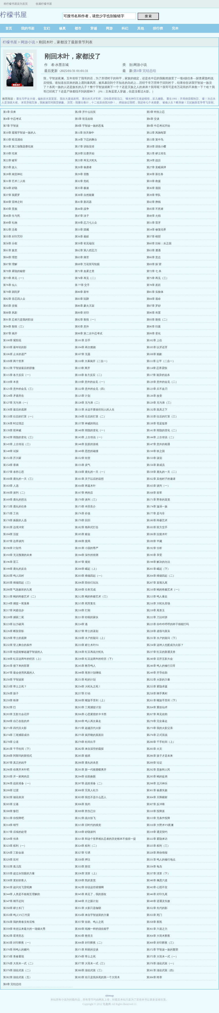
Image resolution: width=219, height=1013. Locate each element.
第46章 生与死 (11, 215)
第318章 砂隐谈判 (85, 831)
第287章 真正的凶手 (15, 762)
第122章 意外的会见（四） (90, 388)
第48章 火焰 (154, 215)
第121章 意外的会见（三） (19, 388)
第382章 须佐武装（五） (17, 977)
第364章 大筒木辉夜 (158, 935)
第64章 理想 (10, 257)
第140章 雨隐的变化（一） (90, 430)
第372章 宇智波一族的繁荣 (162, 949)
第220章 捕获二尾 (13, 617)
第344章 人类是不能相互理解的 (21, 894)
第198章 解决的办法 (158, 561)
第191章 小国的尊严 (86, 548)
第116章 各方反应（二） (89, 375)
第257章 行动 (82, 693)
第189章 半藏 (154, 541)
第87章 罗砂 (154, 305)
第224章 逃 (81, 624)
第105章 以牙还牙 (157, 347)
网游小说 (28, 42)
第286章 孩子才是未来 (160, 755)
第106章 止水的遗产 (15, 354)
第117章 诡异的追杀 (158, 375)
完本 (175, 28)
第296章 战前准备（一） (17, 783)
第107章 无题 (82, 354)
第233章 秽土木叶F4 (87, 645)
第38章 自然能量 (84, 195)
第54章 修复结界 (156, 229)
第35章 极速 (82, 188)
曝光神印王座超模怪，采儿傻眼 (144, 98)
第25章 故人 (10, 167)
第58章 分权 (10, 243)
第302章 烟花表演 (13, 797)
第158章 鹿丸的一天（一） (90, 471)
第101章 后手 (82, 340)
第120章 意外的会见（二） (162, 381)
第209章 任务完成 (85, 589)
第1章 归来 (9, 111)
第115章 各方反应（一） (17, 375)
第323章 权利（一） (15, 845)
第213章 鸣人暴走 (157, 596)
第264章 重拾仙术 (157, 707)
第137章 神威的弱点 (86, 423)
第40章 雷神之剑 (13, 201)
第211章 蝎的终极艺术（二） (20, 596)
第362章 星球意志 (13, 935)
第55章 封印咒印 (13, 236)
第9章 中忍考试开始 (158, 125)
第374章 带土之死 (85, 956)
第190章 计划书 (12, 548)
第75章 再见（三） (158, 278)
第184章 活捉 (11, 534)
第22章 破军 (10, 160)
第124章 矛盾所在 (13, 395)
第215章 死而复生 (85, 603)
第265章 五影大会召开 (16, 714)
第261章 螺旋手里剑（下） (162, 700)
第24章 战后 (154, 160)
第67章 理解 (10, 264)
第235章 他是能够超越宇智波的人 (23, 651)
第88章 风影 (10, 312)
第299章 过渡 (11, 790)
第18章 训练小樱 (156, 146)
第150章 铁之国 (156, 451)
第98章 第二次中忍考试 (88, 333)
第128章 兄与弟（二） (88, 402)
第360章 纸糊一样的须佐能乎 (92, 928)
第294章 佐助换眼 (85, 776)
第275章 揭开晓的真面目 (89, 735)
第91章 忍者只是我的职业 (18, 319)
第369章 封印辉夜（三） (161, 942)
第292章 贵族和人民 (158, 769)
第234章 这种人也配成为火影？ (165, 645)
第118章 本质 (11, 381)
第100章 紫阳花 (12, 340)
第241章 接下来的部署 (16, 665)
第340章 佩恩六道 (157, 880)
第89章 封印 (82, 312)
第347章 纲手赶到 (13, 901)
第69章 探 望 (154, 264)
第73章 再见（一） (14, 278)
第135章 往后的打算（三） (162, 416)
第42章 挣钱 (154, 201)
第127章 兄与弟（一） (16, 402)
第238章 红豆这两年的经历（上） (23, 658)
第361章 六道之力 (157, 928)
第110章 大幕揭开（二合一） (92, 361)
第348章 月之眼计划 (86, 901)
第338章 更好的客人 (15, 880)
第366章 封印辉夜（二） (89, 942)
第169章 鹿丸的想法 (15, 499)
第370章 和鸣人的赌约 (16, 949)
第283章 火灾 (154, 748)
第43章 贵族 (10, 208)
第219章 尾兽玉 (156, 610)
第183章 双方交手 (157, 527)
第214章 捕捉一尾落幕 (16, 603)
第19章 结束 (10, 153)
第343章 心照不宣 (157, 887)
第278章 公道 (11, 741)
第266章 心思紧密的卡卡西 (90, 714)
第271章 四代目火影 (15, 728)
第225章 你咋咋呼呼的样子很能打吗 (168, 624)
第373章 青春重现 (13, 956)
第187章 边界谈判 (13, 541)
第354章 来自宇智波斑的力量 (92, 915)
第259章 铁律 (11, 700)
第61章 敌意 (10, 250)
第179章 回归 (82, 520)
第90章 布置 (154, 312)
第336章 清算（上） (86, 873)
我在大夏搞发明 (69, 98)
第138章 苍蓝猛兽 (157, 423)
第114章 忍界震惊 (157, 368)
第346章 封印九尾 (157, 894)
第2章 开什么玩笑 (85, 111)
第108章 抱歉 (154, 354)
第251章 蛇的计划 (85, 679)
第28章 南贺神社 (13, 174)
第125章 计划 (82, 395)
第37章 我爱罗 (11, 195)
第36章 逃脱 (154, 188)
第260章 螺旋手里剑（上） (90, 700)
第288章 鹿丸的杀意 (86, 762)
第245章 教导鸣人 (85, 665)
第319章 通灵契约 (157, 831)
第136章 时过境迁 (13, 423)
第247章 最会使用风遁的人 (19, 672)
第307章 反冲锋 (156, 804)
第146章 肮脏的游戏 (86, 444)
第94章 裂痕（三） (14, 326)
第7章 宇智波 (11, 125)
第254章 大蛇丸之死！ (88, 686)
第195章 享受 (154, 555)
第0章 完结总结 (144, 71)
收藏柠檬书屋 (44, 3)
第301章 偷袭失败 (157, 790)
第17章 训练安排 (84, 146)
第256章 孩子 (11, 693)
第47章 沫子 (82, 215)
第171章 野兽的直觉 (158, 499)
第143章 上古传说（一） (89, 437)
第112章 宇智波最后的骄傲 (19, 368)
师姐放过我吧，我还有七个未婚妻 (139, 102)
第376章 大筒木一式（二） (19, 963)
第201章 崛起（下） (158, 568)
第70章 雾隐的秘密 (14, 271)
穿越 (93, 28)
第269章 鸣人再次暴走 (88, 721)
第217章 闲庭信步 (13, 610)
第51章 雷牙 (154, 222)
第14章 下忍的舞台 (86, 139)
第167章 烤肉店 (84, 492)
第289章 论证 (154, 762)
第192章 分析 (154, 548)
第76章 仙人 (10, 285)
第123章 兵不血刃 (157, 388)
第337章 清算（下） (158, 873)
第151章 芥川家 (12, 458)
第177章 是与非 (156, 513)
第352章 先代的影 (157, 908)
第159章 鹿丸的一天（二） (162, 471)
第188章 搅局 (82, 541)
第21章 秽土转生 (156, 153)
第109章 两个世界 (13, 361)
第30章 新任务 (155, 174)
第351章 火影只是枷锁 (88, 908)
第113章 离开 (82, 368)
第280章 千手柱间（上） (161, 741)
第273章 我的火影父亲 (160, 728)
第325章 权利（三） (158, 845)
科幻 (125, 28)
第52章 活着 (10, 229)
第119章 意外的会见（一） (90, 381)
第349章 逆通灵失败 (158, 901)
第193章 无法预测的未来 (17, 555)
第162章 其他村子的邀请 (161, 478)
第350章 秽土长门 (13, 908)
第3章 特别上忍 (156, 111)
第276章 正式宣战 (157, 735)
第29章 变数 (82, 174)
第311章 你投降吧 (13, 818)
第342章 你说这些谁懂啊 (89, 887)
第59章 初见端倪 (84, 243)
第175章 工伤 (11, 513)
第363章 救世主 (84, 935)
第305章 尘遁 (11, 804)
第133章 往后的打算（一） (19, 416)
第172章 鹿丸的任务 (15, 506)
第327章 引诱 (82, 852)
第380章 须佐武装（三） (89, 970)
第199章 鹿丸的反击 (15, 568)
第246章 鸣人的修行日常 (161, 665)
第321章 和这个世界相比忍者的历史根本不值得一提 (105, 838)
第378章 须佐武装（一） (161, 963)
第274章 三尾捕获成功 (16, 735)
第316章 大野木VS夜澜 (160, 825)
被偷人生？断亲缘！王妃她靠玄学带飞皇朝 (187, 102)
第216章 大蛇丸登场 (158, 603)
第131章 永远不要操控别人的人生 (94, 409)
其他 (140, 28)
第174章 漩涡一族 (157, 506)
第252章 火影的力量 (158, 679)
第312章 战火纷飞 (85, 818)
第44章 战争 (82, 208)
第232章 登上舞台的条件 (17, 645)
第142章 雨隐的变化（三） (19, 437)
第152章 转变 (82, 458)
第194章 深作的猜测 (86, 555)
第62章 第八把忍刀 (86, 250)
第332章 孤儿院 (12, 866)
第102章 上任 (154, 340)
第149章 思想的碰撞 (86, 451)
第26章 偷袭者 (83, 167)
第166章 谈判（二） (15, 492)
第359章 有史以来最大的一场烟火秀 (24, 928)
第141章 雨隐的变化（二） (162, 430)
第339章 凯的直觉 (85, 880)
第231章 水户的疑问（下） (162, 638)
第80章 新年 (82, 291)
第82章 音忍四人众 (14, 298)
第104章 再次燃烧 (85, 347)
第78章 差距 (154, 285)
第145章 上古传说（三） (17, 444)
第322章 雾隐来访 (157, 838)
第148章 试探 (11, 451)
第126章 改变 (154, 395)
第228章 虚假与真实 (158, 631)
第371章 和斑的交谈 (86, 949)
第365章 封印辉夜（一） (17, 942)
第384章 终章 (154, 977)
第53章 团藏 (82, 229)
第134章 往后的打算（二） (90, 416)
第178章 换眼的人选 (15, 520)
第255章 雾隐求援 (157, 686)
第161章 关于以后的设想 (89, 478)
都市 (78, 28)
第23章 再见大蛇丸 (86, 160)
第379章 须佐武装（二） (17, 970)
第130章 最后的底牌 (15, 409)
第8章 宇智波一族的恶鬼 (89, 125)
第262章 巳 (9, 707)
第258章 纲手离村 (157, 693)
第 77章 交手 (82, 285)
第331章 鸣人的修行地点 (161, 859)
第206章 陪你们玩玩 (86, 582)
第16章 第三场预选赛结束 (18, 146)
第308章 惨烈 (11, 811)
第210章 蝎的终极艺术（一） (164, 589)
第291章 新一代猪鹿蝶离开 (90, 769)
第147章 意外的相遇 (158, 444)
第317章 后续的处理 (15, 831)
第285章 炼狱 (82, 755)
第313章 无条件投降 (158, 818)
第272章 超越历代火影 (88, 728)
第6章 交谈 (153, 118)
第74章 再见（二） (86, 278)
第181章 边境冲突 (13, 527)
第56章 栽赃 (82, 236)
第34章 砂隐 (10, 188)
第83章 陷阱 (82, 298)
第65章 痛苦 (82, 257)
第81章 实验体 (155, 291)
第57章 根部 (154, 236)
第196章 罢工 (11, 561)
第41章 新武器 (83, 201)
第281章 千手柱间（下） (17, 748)
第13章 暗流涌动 (13, 139)
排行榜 (158, 28)
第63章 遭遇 (154, 250)
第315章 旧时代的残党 (88, 825)
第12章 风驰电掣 (156, 132)
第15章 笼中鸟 (155, 139)
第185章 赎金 (82, 534)
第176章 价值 (82, 513)
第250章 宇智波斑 (13, 679)
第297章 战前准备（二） (89, 783)
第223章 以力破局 (13, 624)
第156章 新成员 (156, 465)
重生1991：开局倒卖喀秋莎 (182, 98)
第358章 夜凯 (154, 921)
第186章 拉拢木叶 (157, 534)
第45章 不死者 (155, 208)
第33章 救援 (154, 181)
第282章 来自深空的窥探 (89, 748)
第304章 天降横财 (157, 797)
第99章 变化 (154, 333)
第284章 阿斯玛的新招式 (17, 755)
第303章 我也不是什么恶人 (90, 797)
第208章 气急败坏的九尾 (17, 589)
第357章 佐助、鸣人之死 (89, 921)
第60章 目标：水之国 (159, 243)
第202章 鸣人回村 (13, 575)
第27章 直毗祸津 (156, 167)
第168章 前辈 (154, 492)
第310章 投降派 (156, 811)
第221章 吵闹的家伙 (86, 617)
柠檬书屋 (13, 14)
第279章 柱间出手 (85, 741)
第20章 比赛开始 (84, 153)
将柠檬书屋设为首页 (16, 3)
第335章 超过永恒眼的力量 (19, 873)
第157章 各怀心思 (13, 471)
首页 (8, 28)
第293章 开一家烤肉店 (16, 776)
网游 (109, 28)
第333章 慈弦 (82, 866)
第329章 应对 (11, 859)
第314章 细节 (11, 825)
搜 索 (148, 16)
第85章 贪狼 (10, 305)
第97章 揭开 (10, 333)
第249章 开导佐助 (157, 672)
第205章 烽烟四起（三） (17, 582)
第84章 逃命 (154, 298)
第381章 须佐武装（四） (161, 970)
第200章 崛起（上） (86, 568)
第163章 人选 (11, 485)
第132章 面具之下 (157, 409)
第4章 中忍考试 (12, 118)
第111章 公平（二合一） (161, 361)
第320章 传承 (11, 838)
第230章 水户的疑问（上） (90, 638)
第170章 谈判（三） (86, 499)
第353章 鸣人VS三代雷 (16, 915)
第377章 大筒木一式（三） (90, 963)
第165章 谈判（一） (158, 485)
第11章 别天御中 (84, 132)
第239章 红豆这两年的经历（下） (94, 658)
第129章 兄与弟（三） (160, 402)
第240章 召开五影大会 (160, 658)
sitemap (109, 995)
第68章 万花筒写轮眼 (87, 264)
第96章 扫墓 (154, 326)
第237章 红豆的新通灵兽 (161, 651)
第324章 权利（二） (86, 845)
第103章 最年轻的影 (15, 347)
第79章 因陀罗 (11, 291)
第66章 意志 (154, 257)
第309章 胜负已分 (85, 811)
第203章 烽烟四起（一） (89, 575)
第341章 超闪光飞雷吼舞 (17, 887)
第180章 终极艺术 (157, 520)
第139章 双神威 (12, 430)
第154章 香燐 (11, 465)
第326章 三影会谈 (13, 852)
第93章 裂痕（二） (158, 319)
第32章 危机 (82, 181)
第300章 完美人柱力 (86, 790)
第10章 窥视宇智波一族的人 (19, 132)
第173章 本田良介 (85, 506)
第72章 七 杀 (154, 271)
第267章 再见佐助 (157, 714)
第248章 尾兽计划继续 (88, 672)
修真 (62, 28)
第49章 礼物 (10, 222)
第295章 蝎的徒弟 (157, 776)
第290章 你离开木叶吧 (16, 769)
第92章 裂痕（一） (86, 319)
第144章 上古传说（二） (161, 437)
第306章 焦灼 (82, 804)
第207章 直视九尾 (157, 582)
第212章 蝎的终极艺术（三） (92, 596)
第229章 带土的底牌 (15, 638)
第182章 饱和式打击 (86, 527)
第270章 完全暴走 (157, 721)
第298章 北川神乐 (157, 783)
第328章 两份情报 (157, 852)
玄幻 (46, 28)
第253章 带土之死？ (15, 686)
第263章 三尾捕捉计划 (88, 707)
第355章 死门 (154, 915)
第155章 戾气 (82, 465)
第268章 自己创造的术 (16, 721)
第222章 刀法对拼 (157, 617)
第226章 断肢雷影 (13, 631)
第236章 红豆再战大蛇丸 (89, 651)
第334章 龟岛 (154, 866)
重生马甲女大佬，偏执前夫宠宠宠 (36, 98)
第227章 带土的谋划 (86, 631)
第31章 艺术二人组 (14, 181)
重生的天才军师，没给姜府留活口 (102, 98)
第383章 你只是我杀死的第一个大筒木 (97, 977)
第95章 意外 (82, 326)
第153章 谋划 (154, 458)
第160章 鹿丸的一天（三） (19, 478)
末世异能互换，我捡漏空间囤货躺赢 (42, 102)
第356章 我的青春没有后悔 (19, 921)
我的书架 (27, 28)
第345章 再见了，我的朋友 (90, 894)
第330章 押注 (82, 859)
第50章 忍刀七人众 (86, 222)
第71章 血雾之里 (84, 271)
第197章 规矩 (82, 561)
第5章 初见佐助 (84, 118)
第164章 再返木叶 (85, 485)
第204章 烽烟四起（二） (161, 575)
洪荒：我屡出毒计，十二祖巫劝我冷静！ (91, 102)
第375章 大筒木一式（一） (162, 956)
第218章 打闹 (82, 610)
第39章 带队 (154, 195)
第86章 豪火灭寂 (84, 305)
